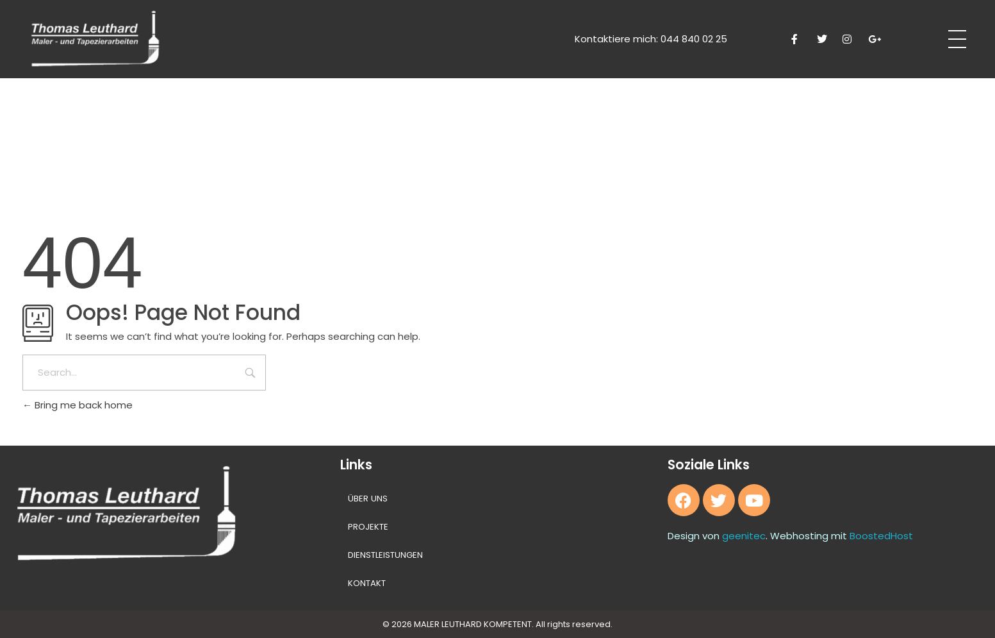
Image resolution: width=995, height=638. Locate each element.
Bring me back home (77, 405)
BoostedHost (881, 535)
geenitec (744, 535)
